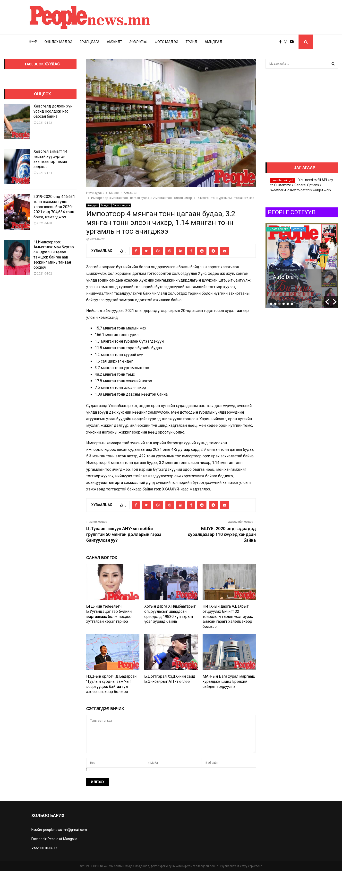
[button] (327, 302)
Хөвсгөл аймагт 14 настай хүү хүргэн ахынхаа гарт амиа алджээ (50, 159)
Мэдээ (105, 205)
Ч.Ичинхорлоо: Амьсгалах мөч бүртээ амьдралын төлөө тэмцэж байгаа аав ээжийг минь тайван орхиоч (54, 255)
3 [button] (279, 303)
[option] (269, 265)
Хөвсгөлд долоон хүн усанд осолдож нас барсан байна (53, 111)
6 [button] (291, 303)
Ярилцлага (90, 42)
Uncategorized (318, 229)
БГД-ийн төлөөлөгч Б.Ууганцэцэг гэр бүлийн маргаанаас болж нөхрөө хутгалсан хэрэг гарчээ (109, 614)
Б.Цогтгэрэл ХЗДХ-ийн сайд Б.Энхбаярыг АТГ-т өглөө (169, 679)
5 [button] (287, 303)
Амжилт (114, 42)
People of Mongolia (62, 839)
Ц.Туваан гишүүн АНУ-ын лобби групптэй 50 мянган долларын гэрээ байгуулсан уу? (123, 534)
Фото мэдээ (166, 42)
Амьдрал (213, 42)
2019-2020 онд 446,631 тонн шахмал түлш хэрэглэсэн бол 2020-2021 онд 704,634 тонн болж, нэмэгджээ (54, 206)
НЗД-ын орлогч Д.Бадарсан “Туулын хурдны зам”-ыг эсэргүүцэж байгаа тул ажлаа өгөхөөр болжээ (111, 684)
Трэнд (191, 42)
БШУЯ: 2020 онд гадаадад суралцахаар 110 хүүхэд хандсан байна (222, 534)
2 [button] (275, 303)
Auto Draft (326, 277)
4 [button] (283, 303)
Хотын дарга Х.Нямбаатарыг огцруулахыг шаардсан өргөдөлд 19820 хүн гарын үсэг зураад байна (170, 614)
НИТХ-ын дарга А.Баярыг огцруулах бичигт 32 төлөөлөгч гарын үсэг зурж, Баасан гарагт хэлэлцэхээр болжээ (228, 616)
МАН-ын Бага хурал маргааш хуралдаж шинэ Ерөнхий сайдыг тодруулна (229, 681)
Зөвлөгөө (138, 42)
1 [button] (271, 303)
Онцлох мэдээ (58, 42)
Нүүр (33, 42)
